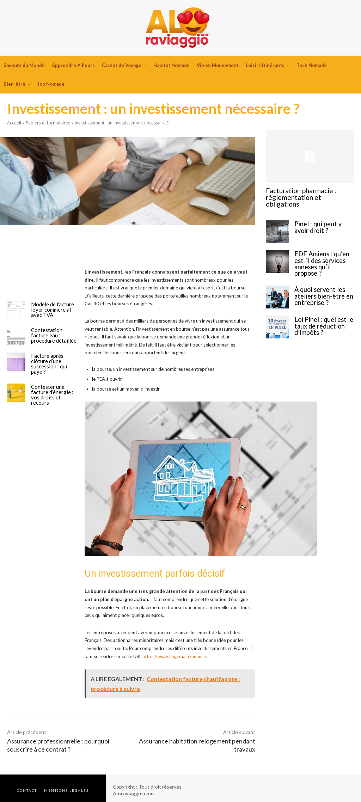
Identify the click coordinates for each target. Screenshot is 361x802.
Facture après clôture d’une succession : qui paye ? (49, 364)
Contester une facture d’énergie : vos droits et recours (52, 395)
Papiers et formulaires (48, 123)
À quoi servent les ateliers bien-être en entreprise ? (320, 281)
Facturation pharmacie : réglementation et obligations (305, 193)
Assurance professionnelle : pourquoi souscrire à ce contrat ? (58, 745)
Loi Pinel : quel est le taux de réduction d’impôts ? (320, 311)
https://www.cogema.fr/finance (174, 656)
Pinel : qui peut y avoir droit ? (322, 218)
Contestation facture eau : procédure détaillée (54, 335)
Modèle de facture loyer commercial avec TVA (52, 309)
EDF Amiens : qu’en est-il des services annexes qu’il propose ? (324, 251)
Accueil (14, 123)
